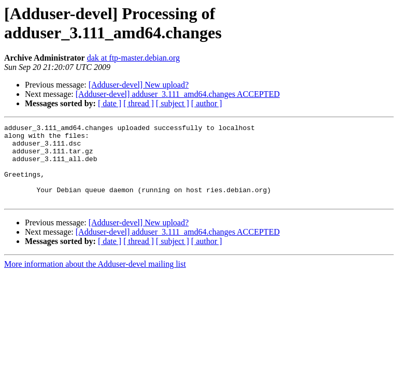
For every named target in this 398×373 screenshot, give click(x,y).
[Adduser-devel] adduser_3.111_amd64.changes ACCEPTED (178, 94)
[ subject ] (172, 103)
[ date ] (109, 103)
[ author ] (206, 103)
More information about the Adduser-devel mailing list (95, 279)
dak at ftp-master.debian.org (133, 57)
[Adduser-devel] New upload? (139, 84)
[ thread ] (138, 103)
